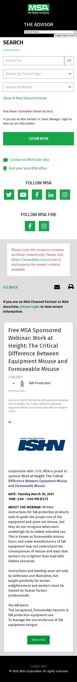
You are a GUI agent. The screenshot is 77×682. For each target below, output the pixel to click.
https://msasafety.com (28, 260)
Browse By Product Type (38, 74)
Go (69, 61)
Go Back (10, 287)
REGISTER (38, 640)
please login (29, 307)
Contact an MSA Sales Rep (29, 160)
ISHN (38, 471)
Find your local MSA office (28, 168)
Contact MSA (38, 666)
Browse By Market (38, 87)
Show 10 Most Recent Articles (25, 98)
